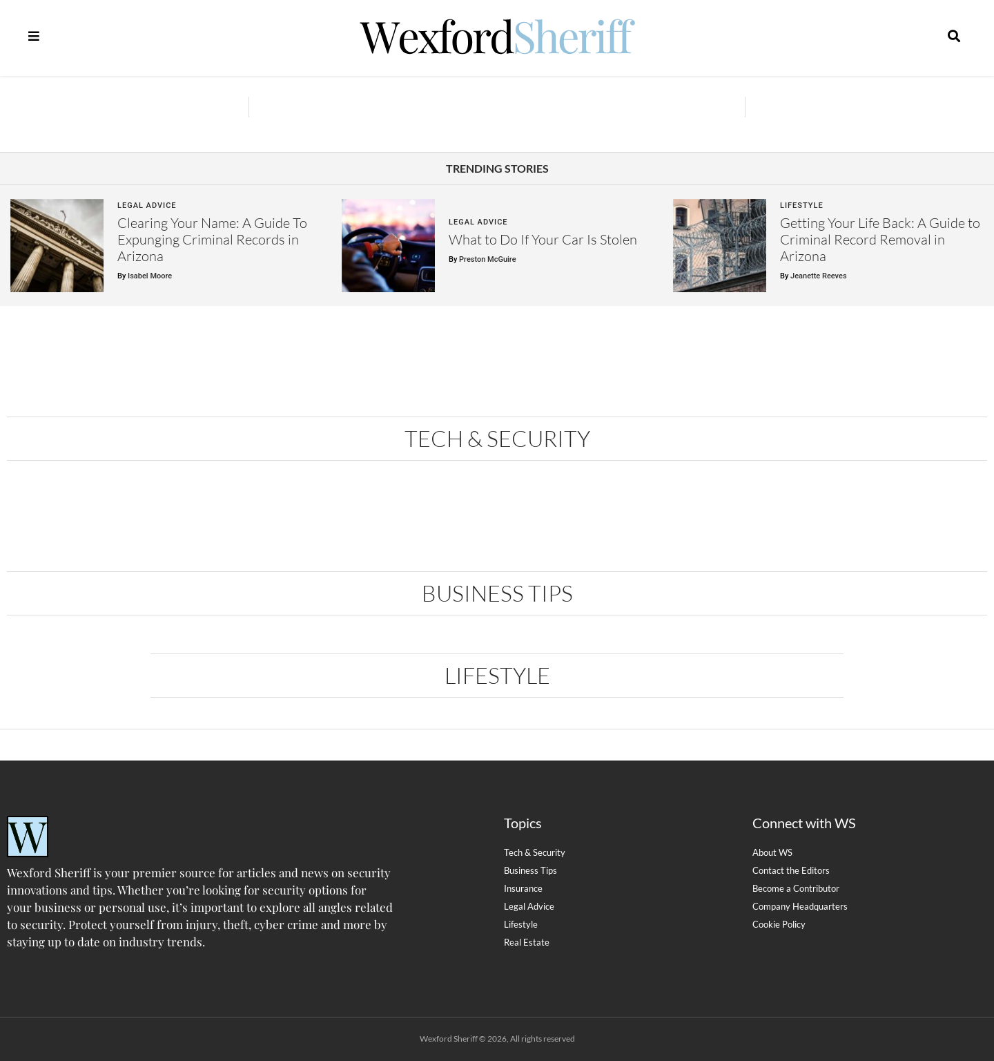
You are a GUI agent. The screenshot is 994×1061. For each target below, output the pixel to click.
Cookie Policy (779, 924)
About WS (772, 852)
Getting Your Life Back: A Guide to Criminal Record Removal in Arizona (880, 239)
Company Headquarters (800, 906)
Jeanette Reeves (818, 275)
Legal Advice (147, 205)
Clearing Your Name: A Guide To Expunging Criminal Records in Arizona (212, 239)
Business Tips (497, 593)
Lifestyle (802, 205)
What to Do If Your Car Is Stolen (543, 239)
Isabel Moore (150, 275)
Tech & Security (497, 438)
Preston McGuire (487, 259)
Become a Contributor (795, 888)
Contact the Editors (791, 870)
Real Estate (526, 942)
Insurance (523, 888)
